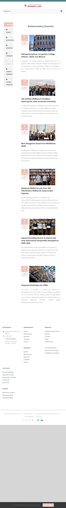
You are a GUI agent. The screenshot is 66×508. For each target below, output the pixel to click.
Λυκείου (26, 341)
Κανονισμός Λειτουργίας (52, 350)
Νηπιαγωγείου (28, 334)
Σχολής (26, 331)
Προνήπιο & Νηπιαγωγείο (52, 331)
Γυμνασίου (27, 339)
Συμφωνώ (48, 505)
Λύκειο (47, 339)
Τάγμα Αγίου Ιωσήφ (7, 375)
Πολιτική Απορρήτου (51, 348)
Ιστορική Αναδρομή (7, 372)
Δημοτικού (27, 336)
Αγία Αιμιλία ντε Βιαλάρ (9, 377)
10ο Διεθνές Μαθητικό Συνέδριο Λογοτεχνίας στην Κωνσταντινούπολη (38, 100)
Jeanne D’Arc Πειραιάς (8, 392)
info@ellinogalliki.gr (10, 339)
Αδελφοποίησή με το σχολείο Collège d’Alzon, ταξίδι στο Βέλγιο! (38, 55)
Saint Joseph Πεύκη (7, 395)
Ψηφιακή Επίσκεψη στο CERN (34, 285)
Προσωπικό (5, 382)
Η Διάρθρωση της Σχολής (52, 353)
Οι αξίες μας (5, 380)
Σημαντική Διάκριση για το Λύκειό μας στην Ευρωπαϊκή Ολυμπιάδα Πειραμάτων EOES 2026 (40, 240)
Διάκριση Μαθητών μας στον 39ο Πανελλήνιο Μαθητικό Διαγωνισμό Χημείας (37, 190)
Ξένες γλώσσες (49, 341)
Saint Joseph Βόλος (7, 398)
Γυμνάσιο (47, 336)
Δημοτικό (47, 334)
